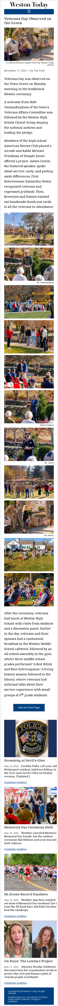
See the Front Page (29, 707)
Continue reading (15, 782)
